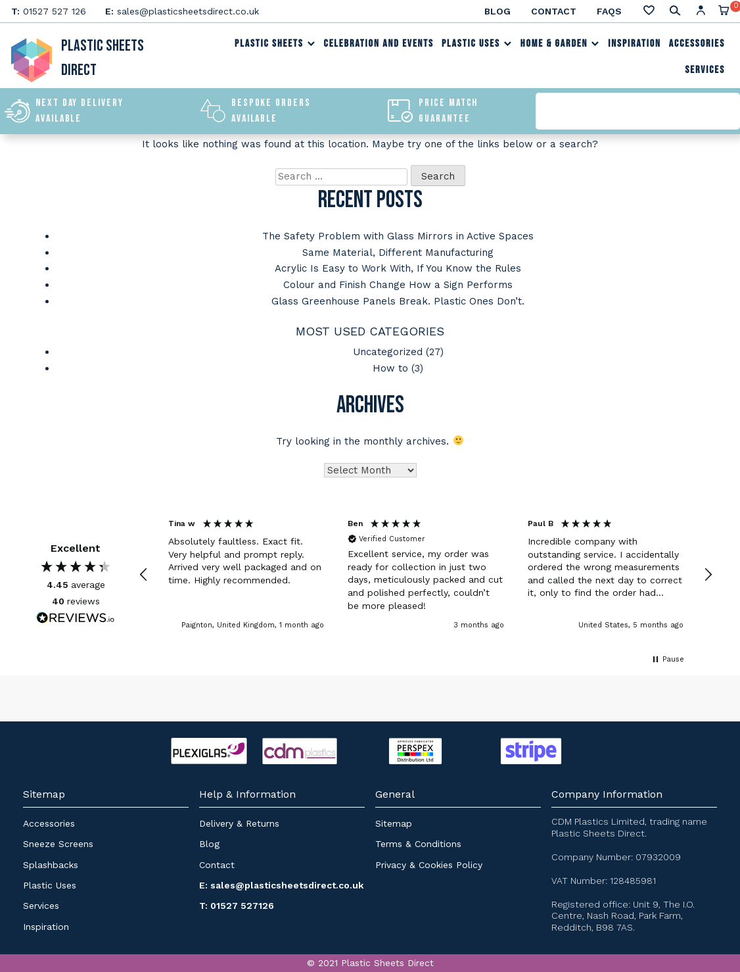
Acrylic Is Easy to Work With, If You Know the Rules (398, 268)
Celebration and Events (379, 45)
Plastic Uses (477, 45)
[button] (144, 571)
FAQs (609, 11)
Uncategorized (388, 349)
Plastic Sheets (275, 45)
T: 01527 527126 (236, 902)
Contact (553, 11)
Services (705, 71)
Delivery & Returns (239, 820)
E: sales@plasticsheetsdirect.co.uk (281, 882)
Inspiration (634, 45)
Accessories (697, 45)
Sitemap (393, 820)
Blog (497, 11)
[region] (426, 571)
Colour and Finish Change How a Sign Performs (398, 283)
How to (390, 365)
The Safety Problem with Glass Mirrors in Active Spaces (398, 236)
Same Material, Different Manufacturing (398, 252)
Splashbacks (50, 861)
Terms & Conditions (418, 840)
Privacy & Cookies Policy (428, 861)
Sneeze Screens (58, 840)
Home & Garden (560, 45)
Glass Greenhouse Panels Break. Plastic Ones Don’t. (397, 299)
